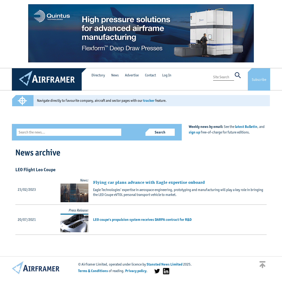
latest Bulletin (246, 126)
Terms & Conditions (93, 271)
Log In (166, 75)
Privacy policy (135, 271)
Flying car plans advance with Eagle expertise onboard (149, 182)
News (115, 75)
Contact (150, 75)
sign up (194, 132)
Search (160, 132)
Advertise (132, 75)
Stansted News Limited (164, 264)
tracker (148, 100)
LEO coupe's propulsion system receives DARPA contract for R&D (142, 219)
